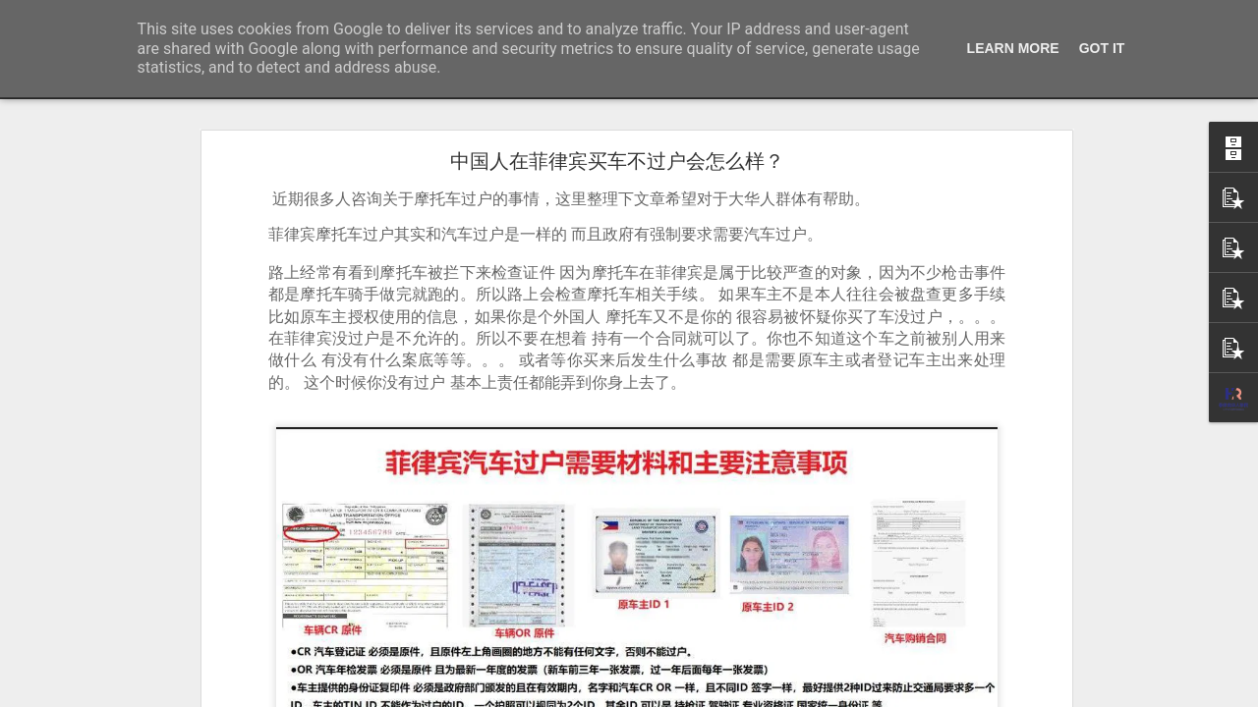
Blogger (639, 694)
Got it (1102, 48)
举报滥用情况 (742, 694)
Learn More (1013, 48)
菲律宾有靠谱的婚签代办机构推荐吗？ (148, 650)
